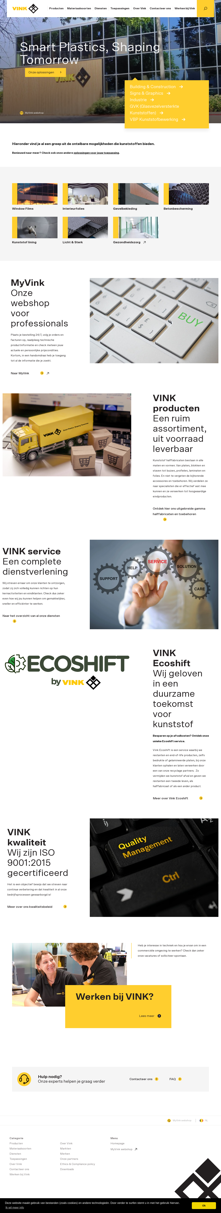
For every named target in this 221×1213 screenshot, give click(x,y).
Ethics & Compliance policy (77, 1164)
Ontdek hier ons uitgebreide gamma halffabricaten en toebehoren (179, 514)
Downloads (67, 1169)
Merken (65, 1153)
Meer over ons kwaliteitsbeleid (37, 906)
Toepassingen (119, 8)
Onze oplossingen (44, 72)
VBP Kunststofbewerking (157, 119)
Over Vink (139, 8)
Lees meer (150, 1016)
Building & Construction (156, 87)
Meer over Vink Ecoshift (178, 798)
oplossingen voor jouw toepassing (96, 152)
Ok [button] (204, 1205)
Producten (56, 8)
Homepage (25, 9)
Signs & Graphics (150, 93)
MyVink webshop (32, 113)
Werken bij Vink (185, 8)
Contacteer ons (160, 8)
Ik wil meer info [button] (15, 1207)
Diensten (101, 8)
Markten (65, 1148)
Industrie (142, 100)
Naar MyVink (27, 373)
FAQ (175, 1079)
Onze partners (69, 1159)
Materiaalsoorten (79, 8)
